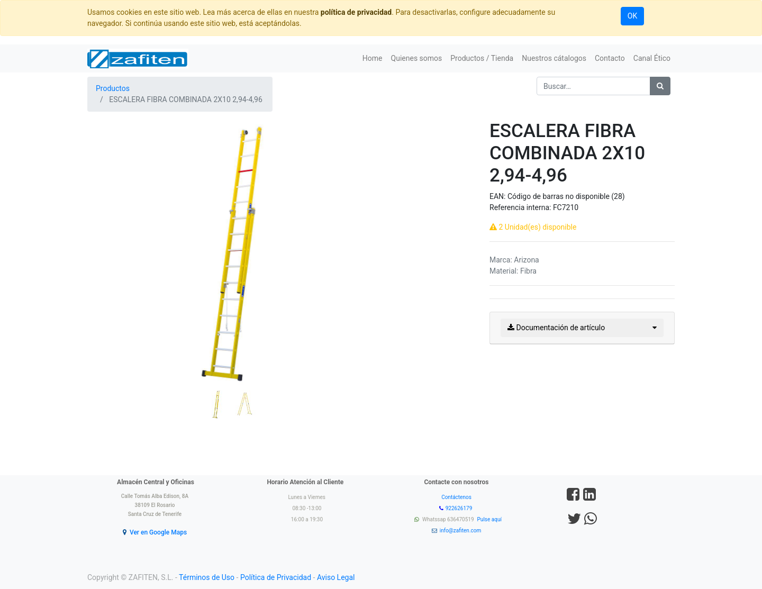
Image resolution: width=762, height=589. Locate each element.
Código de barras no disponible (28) (566, 196)
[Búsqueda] (660, 86)
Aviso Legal (336, 577)
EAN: (498, 196)
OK (632, 16)
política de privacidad (356, 12)
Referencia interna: (521, 207)
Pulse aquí (490, 519)
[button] (108, 226)
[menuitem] (372, 58)
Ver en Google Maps (158, 532)
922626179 (460, 508)
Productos (113, 88)
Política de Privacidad (275, 577)
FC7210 (565, 207)
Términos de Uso (206, 577)
